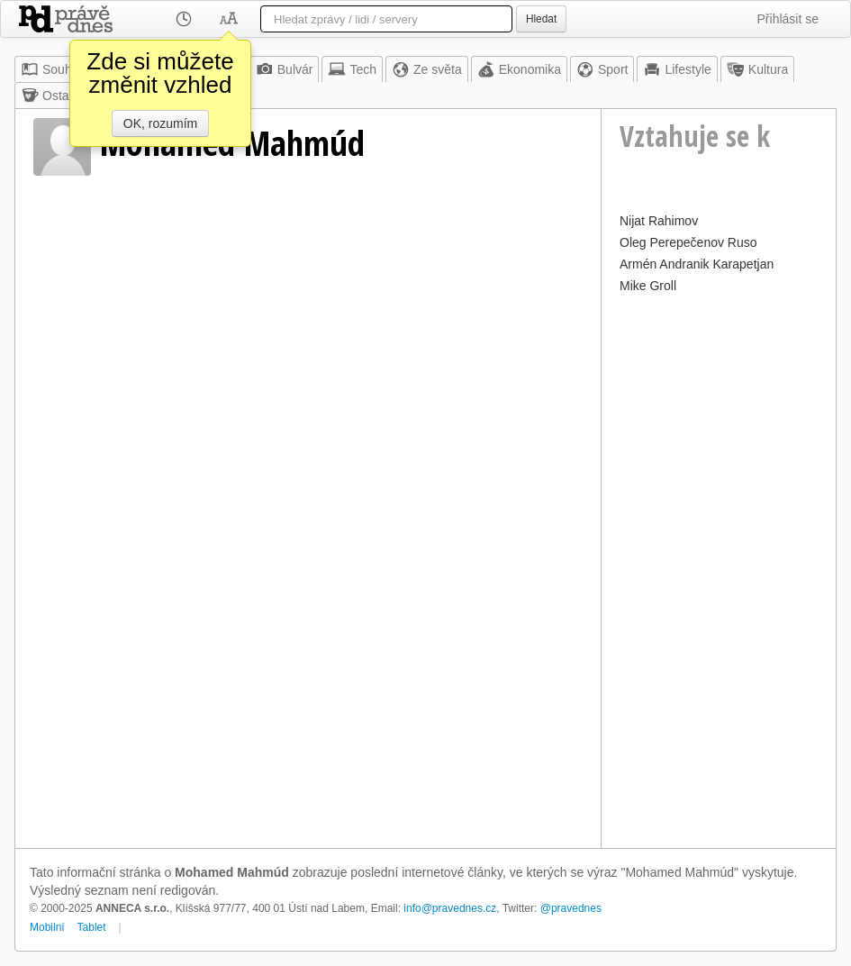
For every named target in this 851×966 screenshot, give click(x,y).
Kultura (757, 69)
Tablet (91, 927)
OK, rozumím (160, 123)
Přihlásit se (788, 19)
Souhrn (52, 69)
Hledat (541, 19)
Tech (352, 69)
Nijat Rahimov (659, 221)
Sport (602, 69)
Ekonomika (519, 69)
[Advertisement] (719, 568)
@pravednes (571, 908)
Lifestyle (677, 69)
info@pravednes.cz (449, 908)
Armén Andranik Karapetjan (697, 264)
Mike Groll (648, 285)
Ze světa (427, 69)
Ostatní (52, 96)
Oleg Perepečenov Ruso (688, 242)
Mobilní (47, 927)
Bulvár (284, 69)
